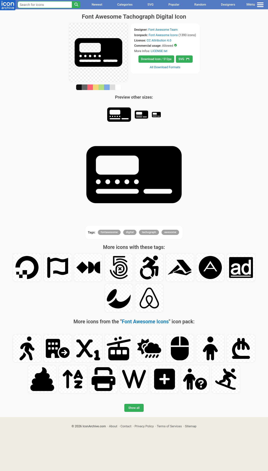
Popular (173, 4)
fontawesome (109, 232)
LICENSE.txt (159, 51)
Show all (134, 408)
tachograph (149, 232)
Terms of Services (169, 426)
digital (130, 232)
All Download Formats (165, 67)
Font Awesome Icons (163, 35)
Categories (125, 4)
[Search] (76, 4)
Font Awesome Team (163, 29)
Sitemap (191, 426)
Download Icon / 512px (156, 59)
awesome (170, 232)
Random (200, 4)
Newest (97, 4)
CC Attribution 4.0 (159, 40)
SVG (150, 4)
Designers (228, 4)
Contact (125, 426)
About (113, 426)
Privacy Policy (144, 426)
